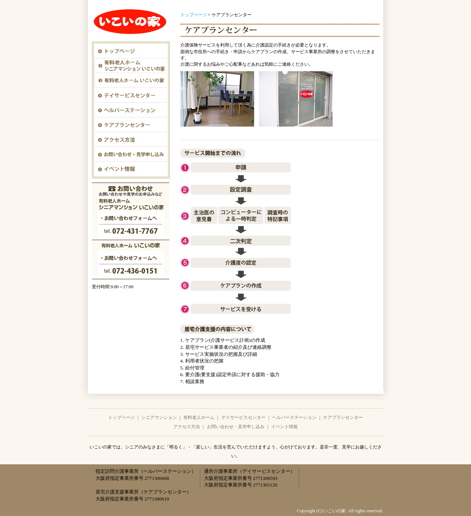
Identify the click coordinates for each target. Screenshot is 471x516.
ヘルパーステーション (294, 417)
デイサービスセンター (243, 417)
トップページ (193, 14)
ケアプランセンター (343, 417)
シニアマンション (159, 417)
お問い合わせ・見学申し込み (235, 426)
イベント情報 (284, 426)
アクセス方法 (186, 426)
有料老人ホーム (198, 417)
